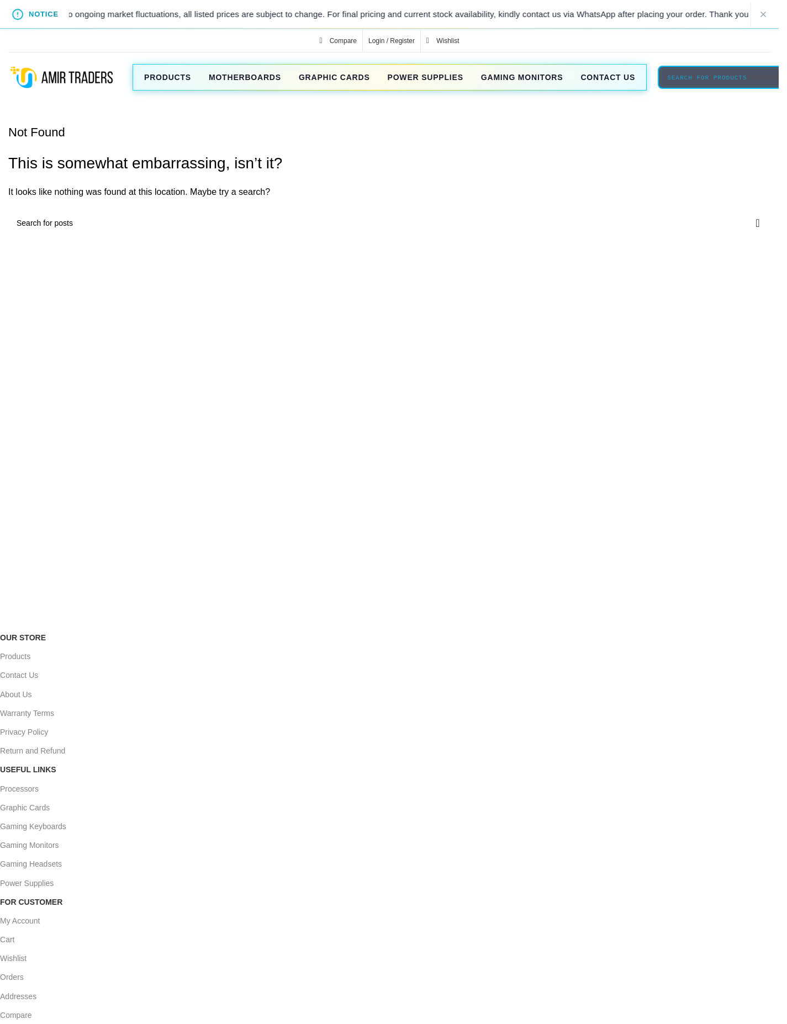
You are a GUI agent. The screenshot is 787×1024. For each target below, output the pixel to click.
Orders (12, 977)
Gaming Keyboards (33, 826)
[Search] (389, 223)
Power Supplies (27, 883)
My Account (20, 920)
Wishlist (13, 958)
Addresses (18, 996)
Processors (19, 788)
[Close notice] (763, 14)
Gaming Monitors (29, 845)
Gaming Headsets (31, 863)
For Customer (31, 902)
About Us (16, 694)
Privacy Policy (24, 732)
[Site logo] (60, 76)
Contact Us (19, 675)
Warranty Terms (27, 713)
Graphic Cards (25, 807)
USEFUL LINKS (28, 769)
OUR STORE (23, 637)
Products (15, 656)
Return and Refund (32, 750)
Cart (7, 939)
